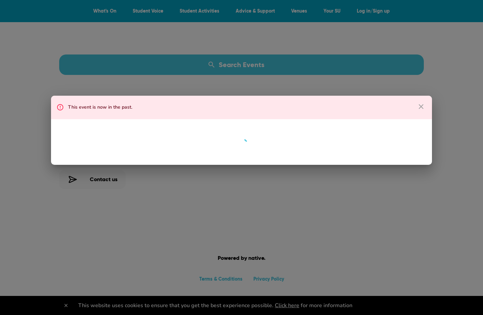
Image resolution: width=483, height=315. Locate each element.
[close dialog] (421, 106)
